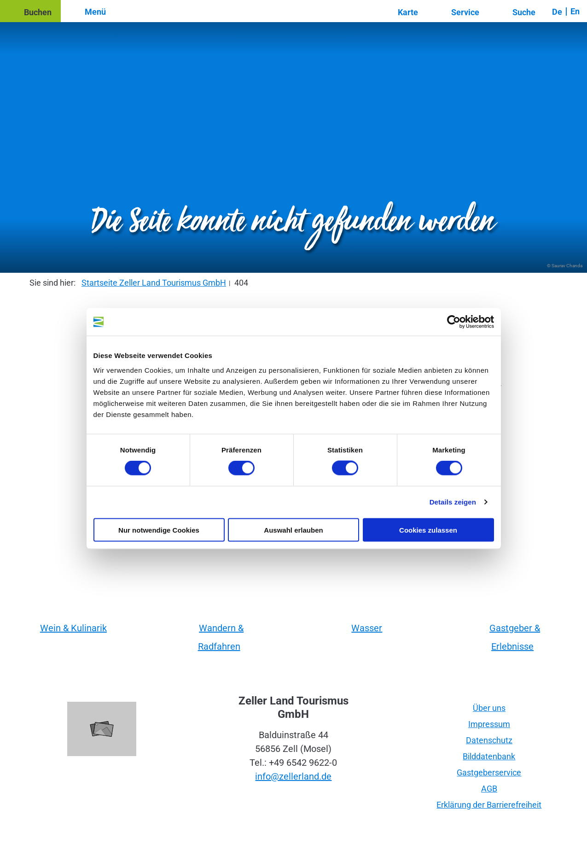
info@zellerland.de (293, 776)
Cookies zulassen (428, 530)
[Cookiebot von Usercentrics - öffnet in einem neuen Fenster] (453, 322)
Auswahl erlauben (293, 530)
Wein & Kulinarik (73, 628)
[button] (30, 11)
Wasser (366, 628)
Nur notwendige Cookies (158, 530)
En (575, 11)
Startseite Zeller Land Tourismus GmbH (153, 283)
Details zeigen (453, 502)
